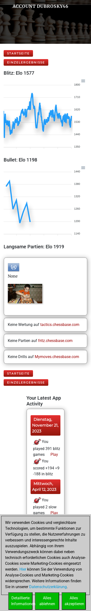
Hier (22, 569)
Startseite (18, 53)
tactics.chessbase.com (59, 324)
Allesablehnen (47, 601)
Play (54, 454)
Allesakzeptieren (74, 601)
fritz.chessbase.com (55, 340)
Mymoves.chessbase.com (57, 356)
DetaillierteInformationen (22, 601)
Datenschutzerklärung (48, 586)
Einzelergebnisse (26, 62)
